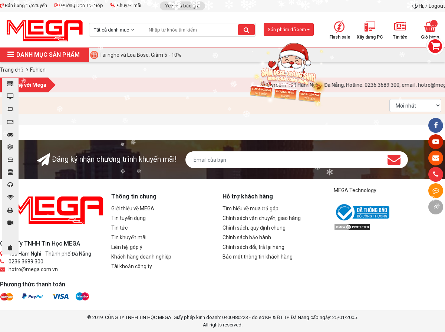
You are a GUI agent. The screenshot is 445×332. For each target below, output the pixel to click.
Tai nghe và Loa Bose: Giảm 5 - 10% (140, 55)
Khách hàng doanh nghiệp (141, 257)
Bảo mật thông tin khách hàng (257, 257)
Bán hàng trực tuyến (23, 5)
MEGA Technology (355, 190)
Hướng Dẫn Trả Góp (79, 5)
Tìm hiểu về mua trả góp (250, 208)
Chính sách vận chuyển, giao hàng (261, 218)
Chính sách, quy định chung (254, 228)
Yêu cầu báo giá (182, 6)
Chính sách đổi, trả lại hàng (253, 247)
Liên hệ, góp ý (126, 247)
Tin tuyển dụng (128, 218)
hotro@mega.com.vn (33, 269)
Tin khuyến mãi (128, 237)
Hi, (422, 6)
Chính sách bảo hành (246, 237)
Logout (437, 6)
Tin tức (119, 228)
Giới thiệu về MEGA (132, 208)
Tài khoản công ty (131, 266)
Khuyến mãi (126, 5)
